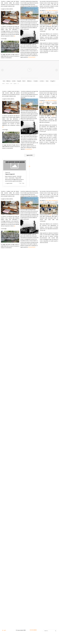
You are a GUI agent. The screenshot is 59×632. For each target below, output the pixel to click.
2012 (11, 83)
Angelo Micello (9, 183)
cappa (50, 24)
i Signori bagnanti (10, 174)
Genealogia (12, 162)
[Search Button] (55, 631)
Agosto (15, 83)
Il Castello (36, 81)
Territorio (17, 162)
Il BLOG (23, 81)
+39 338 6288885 (33, 630)
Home (4, 81)
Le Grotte (42, 81)
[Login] (4, 630)
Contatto (14, 81)
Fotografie (19, 81)
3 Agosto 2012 (7, 172)
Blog (7, 162)
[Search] (48, 631)
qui (14, 36)
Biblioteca (8, 81)
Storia (47, 81)
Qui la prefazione (31, 57)
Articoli (7, 83)
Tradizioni (22, 162)
